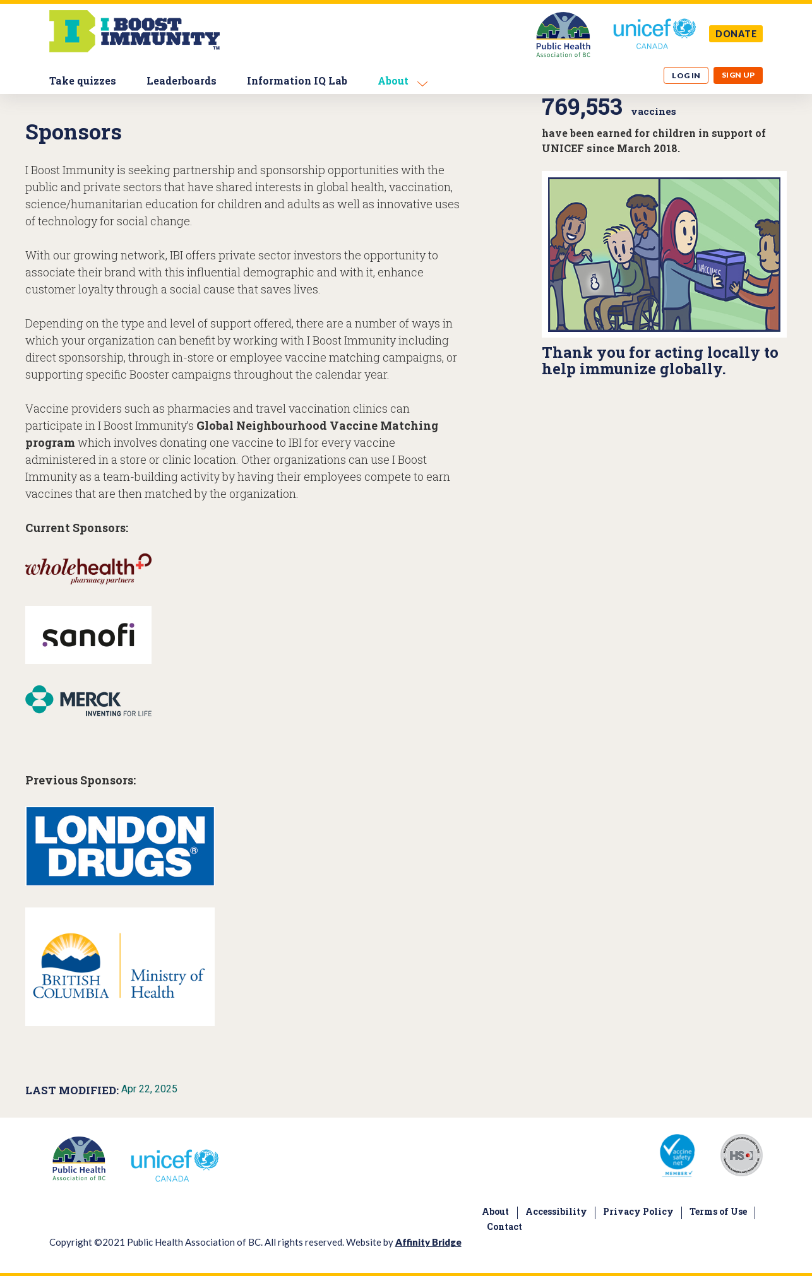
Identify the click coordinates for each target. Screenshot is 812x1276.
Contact (504, 1226)
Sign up (738, 75)
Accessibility (556, 1211)
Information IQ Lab (297, 80)
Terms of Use (718, 1211)
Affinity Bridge (428, 1242)
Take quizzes (82, 80)
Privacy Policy (638, 1211)
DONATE (736, 33)
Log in (686, 75)
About (393, 80)
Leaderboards (181, 80)
